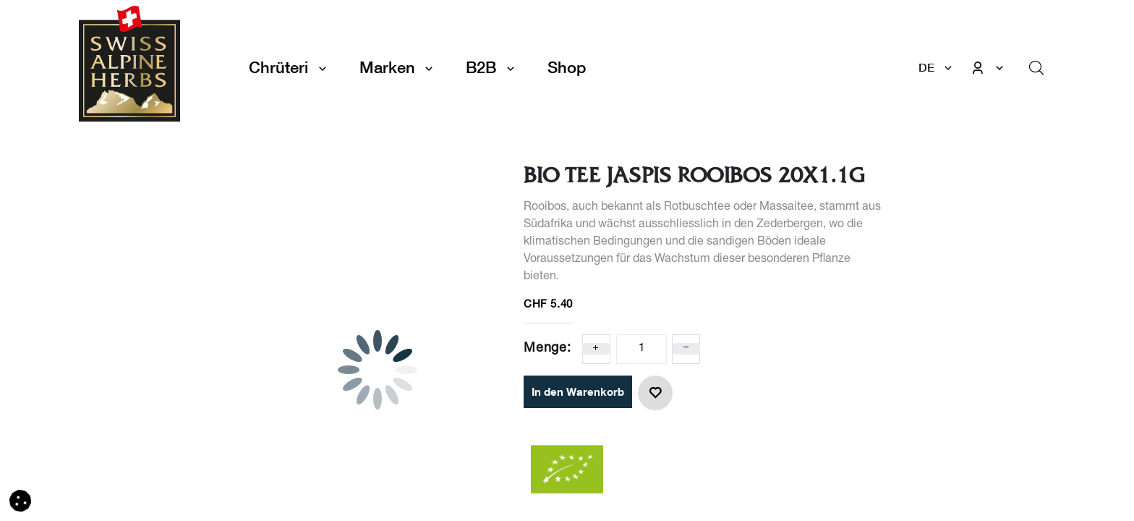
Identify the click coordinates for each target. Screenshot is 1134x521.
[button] (655, 393)
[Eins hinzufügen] (596, 349)
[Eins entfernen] (686, 349)
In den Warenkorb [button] (578, 391)
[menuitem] (566, 67)
